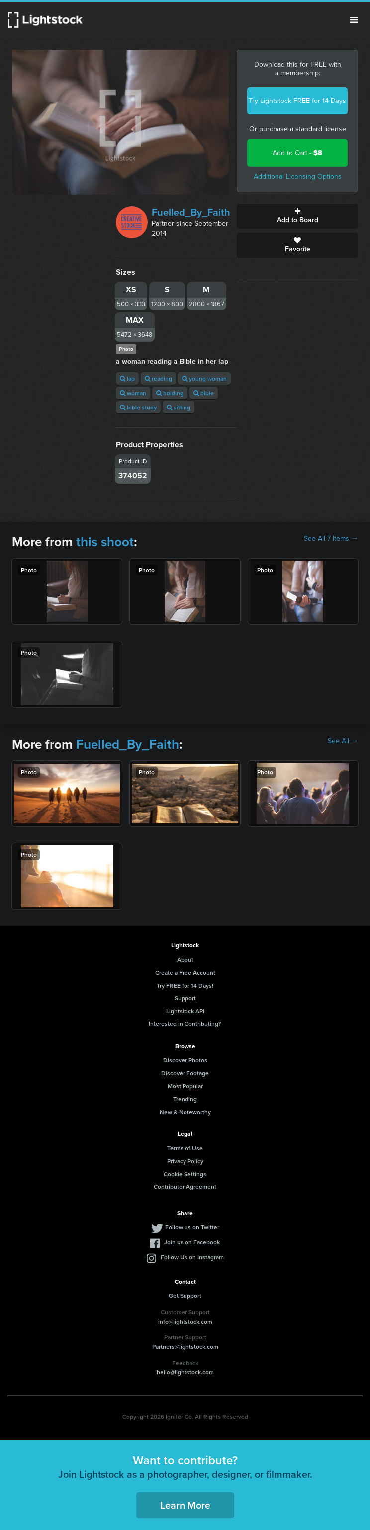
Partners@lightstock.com (185, 1346)
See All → (343, 741)
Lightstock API (185, 1011)
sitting (178, 407)
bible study (138, 407)
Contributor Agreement (185, 1186)
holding (170, 393)
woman (133, 393)
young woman (204, 378)
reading (158, 378)
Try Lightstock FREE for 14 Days (297, 101)
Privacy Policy (185, 1161)
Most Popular (185, 1086)
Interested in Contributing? (185, 1024)
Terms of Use (185, 1148)
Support (185, 998)
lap (127, 378)
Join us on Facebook (192, 1242)
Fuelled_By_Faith (191, 212)
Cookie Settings (185, 1174)
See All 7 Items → (331, 539)
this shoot (105, 541)
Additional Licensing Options (298, 176)
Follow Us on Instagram (192, 1257)
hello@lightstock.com (185, 1372)
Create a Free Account (185, 972)
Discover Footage (185, 1073)
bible (203, 393)
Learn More (185, 1505)
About (185, 959)
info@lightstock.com (185, 1321)
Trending (185, 1099)
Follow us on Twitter (192, 1227)
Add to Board (297, 216)
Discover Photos (185, 1060)
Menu (354, 20)
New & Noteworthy (185, 1112)
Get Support (185, 1295)
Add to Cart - (297, 153)
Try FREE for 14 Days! (185, 985)
